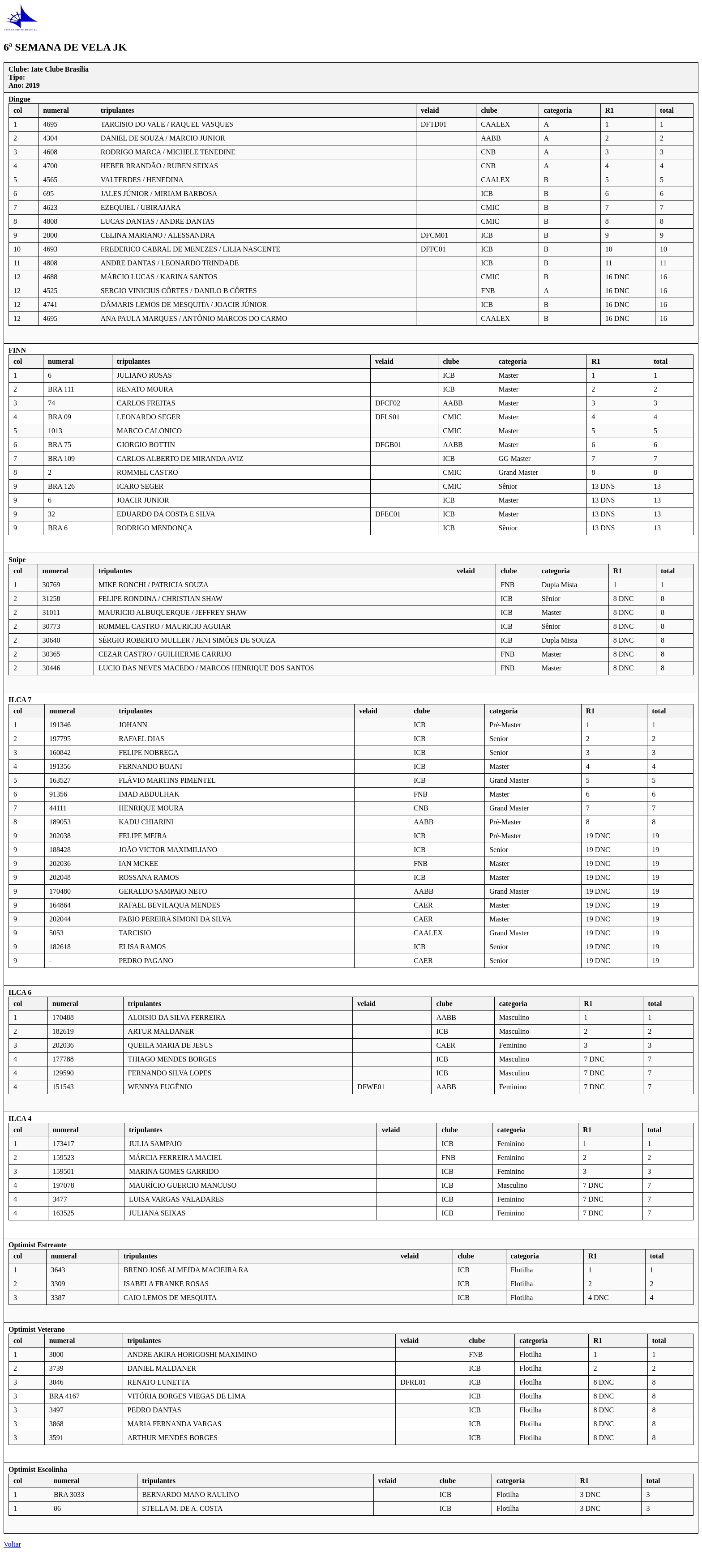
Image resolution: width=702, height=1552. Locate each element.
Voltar (12, 1544)
